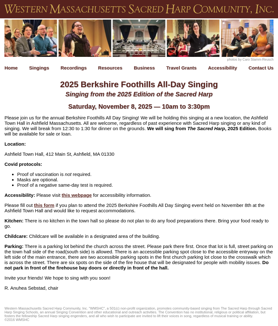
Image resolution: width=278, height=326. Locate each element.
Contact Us (261, 67)
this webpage (77, 195)
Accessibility (222, 67)
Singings (39, 67)
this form (44, 205)
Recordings (73, 67)
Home (11, 67)
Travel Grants (181, 67)
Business (144, 67)
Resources (110, 67)
